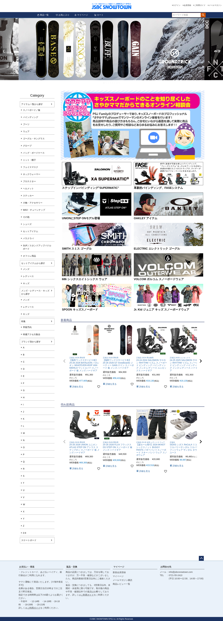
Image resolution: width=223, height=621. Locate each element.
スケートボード (28, 540)
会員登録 (187, 5)
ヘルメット (28, 188)
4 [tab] (110, 83)
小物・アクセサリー (32, 203)
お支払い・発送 (26, 567)
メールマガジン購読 (122, 580)
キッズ (26, 283)
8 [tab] (119, 83)
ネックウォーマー (31, 174)
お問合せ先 (165, 567)
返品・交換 (71, 567)
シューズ (27, 224)
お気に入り (62, 15)
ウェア (26, 131)
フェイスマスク (30, 167)
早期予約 (27, 327)
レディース (28, 276)
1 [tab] (104, 83)
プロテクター (29, 181)
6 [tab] (115, 83)
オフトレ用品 (29, 256)
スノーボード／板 (31, 110)
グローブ (27, 145)
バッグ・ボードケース (34, 153)
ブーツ (26, 124)
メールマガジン (215, 5)
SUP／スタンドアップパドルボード (37, 247)
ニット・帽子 (29, 160)
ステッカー (28, 195)
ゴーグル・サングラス (34, 138)
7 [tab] (117, 83)
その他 (26, 217)
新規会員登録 (119, 572)
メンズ (26, 269)
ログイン (176, 5)
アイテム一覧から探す (32, 104)
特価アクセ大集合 (31, 334)
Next (219, 51)
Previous (4, 51)
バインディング (30, 117)
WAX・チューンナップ (34, 210)
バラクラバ (28, 238)
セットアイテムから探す (33, 263)
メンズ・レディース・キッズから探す (35, 292)
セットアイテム (30, 231)
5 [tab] (113, 83)
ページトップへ (201, 558)
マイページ (81, 15)
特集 (23, 321)
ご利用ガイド (200, 5)
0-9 (24, 533)
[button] (64, 361)
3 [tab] (108, 83)
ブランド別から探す (31, 341)
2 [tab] (106, 83)
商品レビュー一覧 (121, 584)
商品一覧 (43, 15)
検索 (203, 15)
